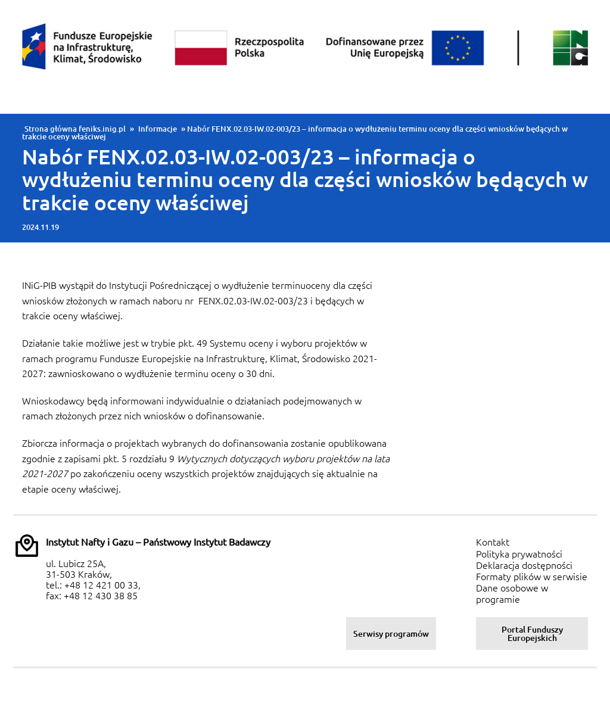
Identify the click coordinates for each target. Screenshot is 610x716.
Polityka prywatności (519, 554)
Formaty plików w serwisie (531, 576)
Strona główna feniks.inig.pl (75, 128)
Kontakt (492, 542)
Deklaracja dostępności (524, 565)
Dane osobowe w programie (512, 594)
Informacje (157, 128)
